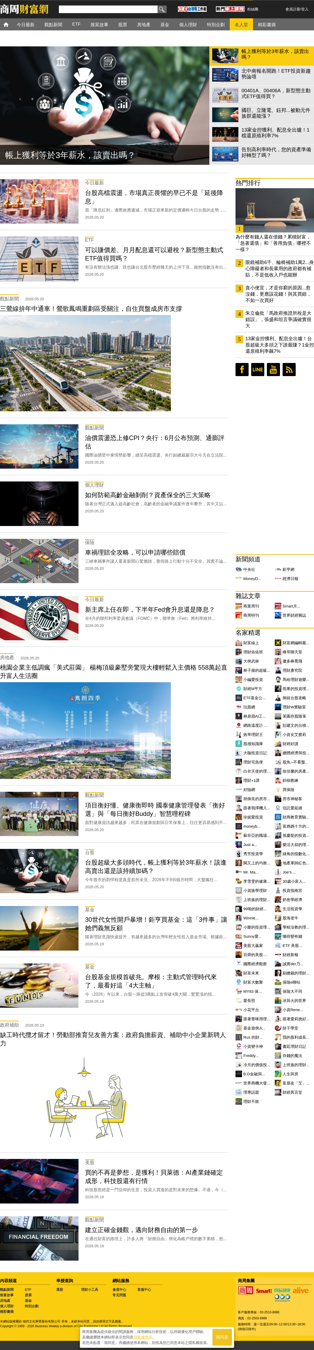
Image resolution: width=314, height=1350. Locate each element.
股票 (28, 1295)
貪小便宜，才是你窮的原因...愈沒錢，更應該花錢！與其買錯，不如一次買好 (278, 294)
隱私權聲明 (143, 1337)
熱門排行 (248, 182)
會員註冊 (292, 9)
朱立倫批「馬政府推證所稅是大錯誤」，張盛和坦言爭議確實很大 (278, 319)
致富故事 (7, 1295)
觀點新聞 (7, 1290)
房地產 (5, 1301)
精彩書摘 (7, 1312)
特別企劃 (31, 1306)
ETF (28, 1290)
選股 (59, 1290)
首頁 (11, 24)
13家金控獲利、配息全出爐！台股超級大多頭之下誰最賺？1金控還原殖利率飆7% (279, 345)
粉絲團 (252, 9)
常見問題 (119, 1295)
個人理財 (7, 1306)
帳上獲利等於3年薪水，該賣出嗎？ (70, 155)
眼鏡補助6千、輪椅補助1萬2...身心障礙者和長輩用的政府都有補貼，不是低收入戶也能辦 (279, 269)
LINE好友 (257, 369)
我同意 (222, 1337)
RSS (289, 369)
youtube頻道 (273, 369)
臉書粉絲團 (242, 369)
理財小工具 (89, 1290)
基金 (28, 1301)
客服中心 (144, 1290)
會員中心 (119, 1290)
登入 (305, 9)
